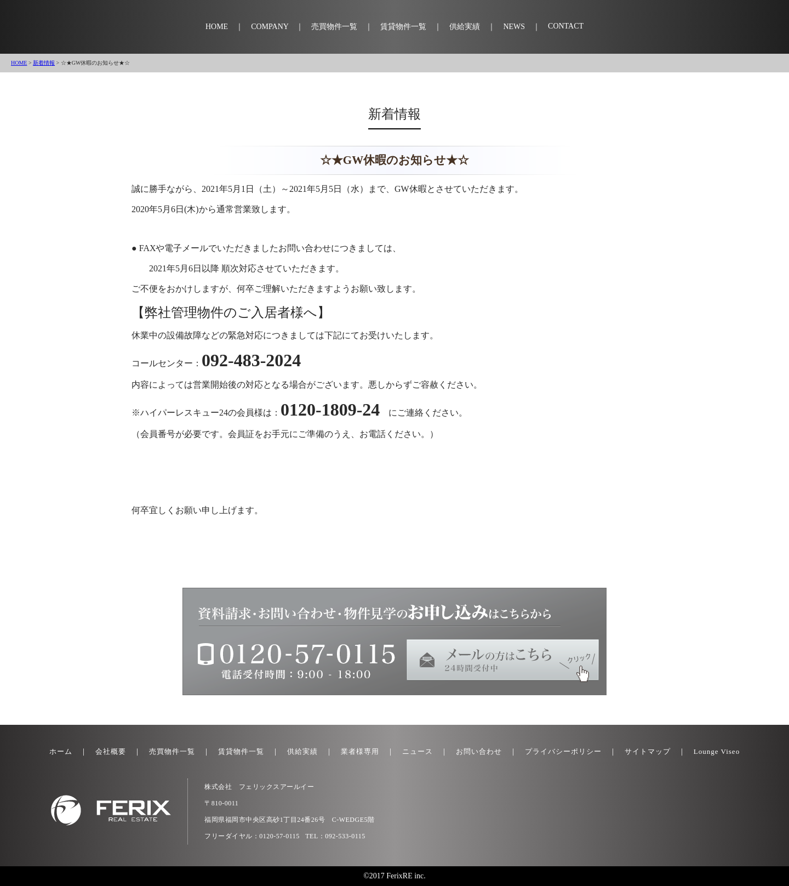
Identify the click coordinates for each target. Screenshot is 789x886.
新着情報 (44, 63)
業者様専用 (360, 751)
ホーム (60, 751)
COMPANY (269, 26)
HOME (216, 26)
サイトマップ (648, 751)
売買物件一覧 (334, 26)
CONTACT (566, 26)
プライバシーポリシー (563, 751)
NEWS (514, 26)
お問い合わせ (479, 751)
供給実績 (464, 26)
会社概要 (110, 751)
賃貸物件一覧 (403, 26)
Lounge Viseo (717, 751)
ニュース (417, 751)
